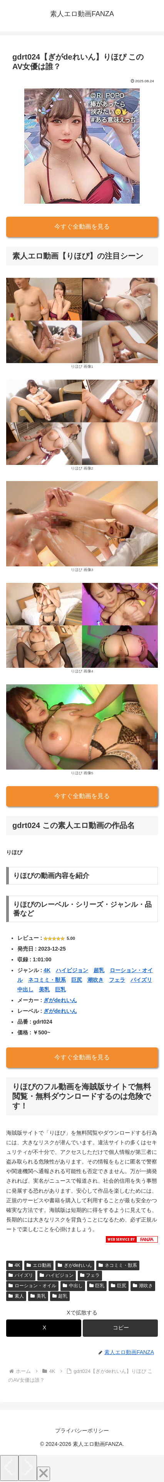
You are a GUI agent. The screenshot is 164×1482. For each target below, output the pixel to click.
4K (47, 970)
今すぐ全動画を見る (82, 226)
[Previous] (9, 1468)
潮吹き (95, 980)
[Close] (43, 1474)
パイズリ (141, 980)
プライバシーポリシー (82, 1430)
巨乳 (60, 989)
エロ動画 (39, 1265)
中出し (25, 989)
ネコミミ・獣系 (47, 980)
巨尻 (76, 980)
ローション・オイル (32, 1285)
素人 (16, 1296)
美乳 (44, 989)
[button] (120, 1328)
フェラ (117, 980)
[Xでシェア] (43, 1328)
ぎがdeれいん (60, 1000)
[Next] (27, 1468)
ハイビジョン (72, 970)
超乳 (99, 970)
